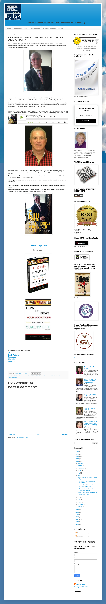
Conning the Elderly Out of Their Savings (90, 395)
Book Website (13, 355)
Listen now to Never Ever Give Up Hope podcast (86, 49)
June (79, 475)
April (79, 499)
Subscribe (86, 121)
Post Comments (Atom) (22, 437)
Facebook (12, 357)
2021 (77, 510)
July (79, 473)
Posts (78, 533)
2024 (77, 456)
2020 (77, 512)
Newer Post (12, 434)
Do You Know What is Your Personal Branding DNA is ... (87, 493)
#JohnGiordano (39, 376)
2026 (77, 451)
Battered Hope (80, 584)
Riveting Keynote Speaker (53, 28)
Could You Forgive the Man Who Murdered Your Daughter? (90, 380)
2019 (77, 514)
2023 (77, 459)
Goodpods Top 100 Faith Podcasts (86, 46)
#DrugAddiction (31, 376)
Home (9, 28)
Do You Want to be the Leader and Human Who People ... (86, 489)
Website (11, 353)
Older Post (65, 434)
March (80, 502)
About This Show (20, 28)
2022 (77, 461)
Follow (76, 358)
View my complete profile (81, 587)
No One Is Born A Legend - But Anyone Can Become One (85, 485)
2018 (77, 517)
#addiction (15, 376)
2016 (77, 521)
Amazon (11, 361)
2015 (77, 524)
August (80, 470)
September (81, 468)
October (80, 465)
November (81, 463)
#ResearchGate (13, 377)
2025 (77, 454)
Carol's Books (35, 28)
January (80, 506)
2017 (77, 519)
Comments (79, 536)
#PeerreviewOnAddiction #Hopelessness (54, 376)
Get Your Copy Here (38, 246)
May (79, 497)
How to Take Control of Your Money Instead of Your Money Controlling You (90, 424)
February (80, 504)
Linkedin (11, 359)
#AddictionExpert (22, 376)
